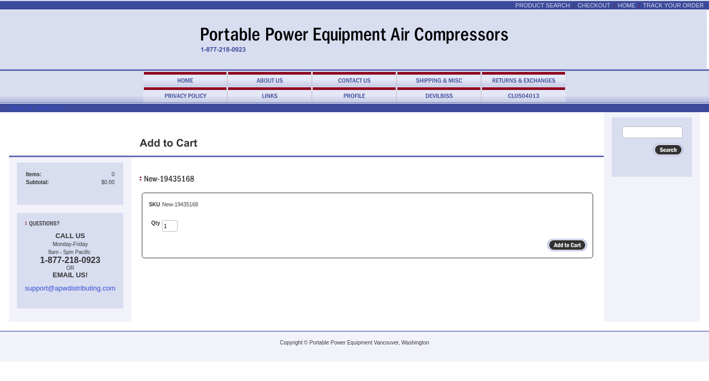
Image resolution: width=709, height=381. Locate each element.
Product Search (542, 5)
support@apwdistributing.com (70, 288)
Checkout (594, 5)
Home (626, 5)
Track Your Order (673, 5)
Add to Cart (49, 108)
